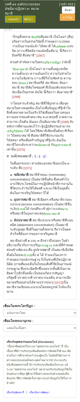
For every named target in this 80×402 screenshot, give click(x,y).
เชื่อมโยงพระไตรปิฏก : (19, 306)
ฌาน (65, 209)
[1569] (65, 122)
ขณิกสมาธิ (43, 145)
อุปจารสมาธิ (63, 145)
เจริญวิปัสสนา (16, 131)
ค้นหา (68, 10)
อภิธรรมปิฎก (52, 62)
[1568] (16, 97)
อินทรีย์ (36, 37)
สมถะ (23, 83)
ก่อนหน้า (12, 19)
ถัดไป (28, 19)
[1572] (58, 282)
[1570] (21, 149)
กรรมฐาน (46, 245)
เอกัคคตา (61, 46)
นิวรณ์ (21, 209)
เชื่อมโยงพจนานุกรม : (18, 321)
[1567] (40, 55)
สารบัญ (67, 17)
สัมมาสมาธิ (20, 69)
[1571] (27, 168)
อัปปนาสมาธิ (51, 213)
